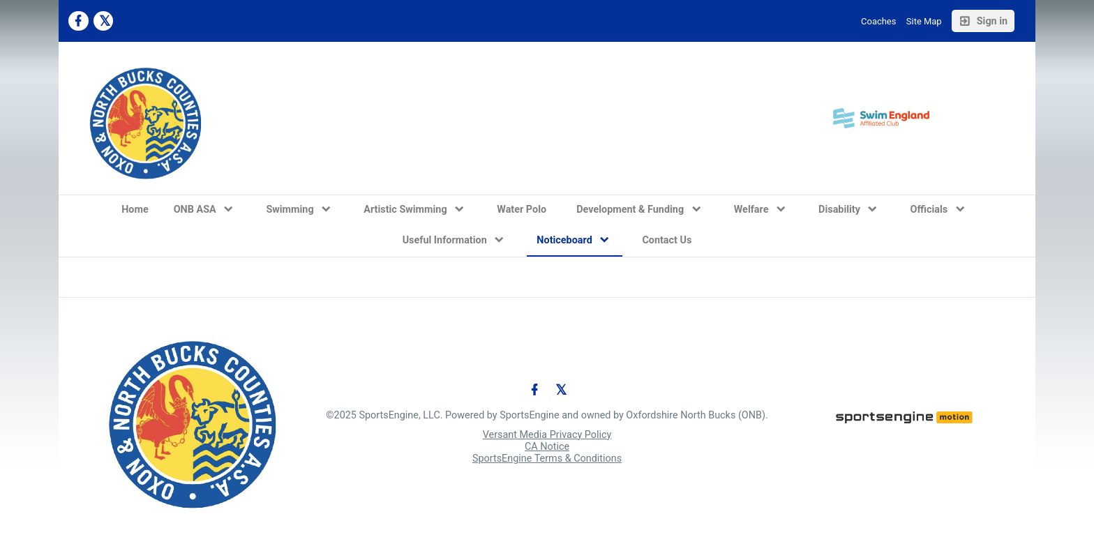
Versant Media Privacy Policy (547, 435)
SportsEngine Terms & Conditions (547, 458)
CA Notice (547, 447)
